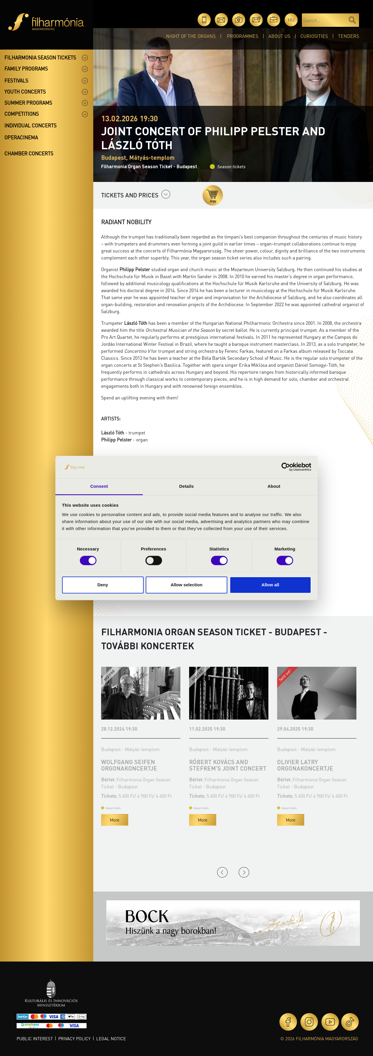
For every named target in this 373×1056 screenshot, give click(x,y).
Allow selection (186, 584)
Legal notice (111, 1038)
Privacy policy (74, 1038)
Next (244, 872)
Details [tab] (186, 486)
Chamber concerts (28, 153)
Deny (102, 584)
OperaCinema (21, 137)
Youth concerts (25, 91)
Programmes (242, 36)
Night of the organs (191, 36)
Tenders (348, 36)
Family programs (26, 68)
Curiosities (314, 36)
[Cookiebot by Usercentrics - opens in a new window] (285, 467)
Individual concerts (30, 125)
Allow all (270, 584)
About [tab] (274, 486)
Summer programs (28, 102)
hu (291, 20)
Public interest (35, 1038)
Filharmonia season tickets (40, 57)
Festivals (16, 80)
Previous (222, 872)
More (114, 820)
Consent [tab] (99, 486)
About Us (279, 36)
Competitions (21, 113)
